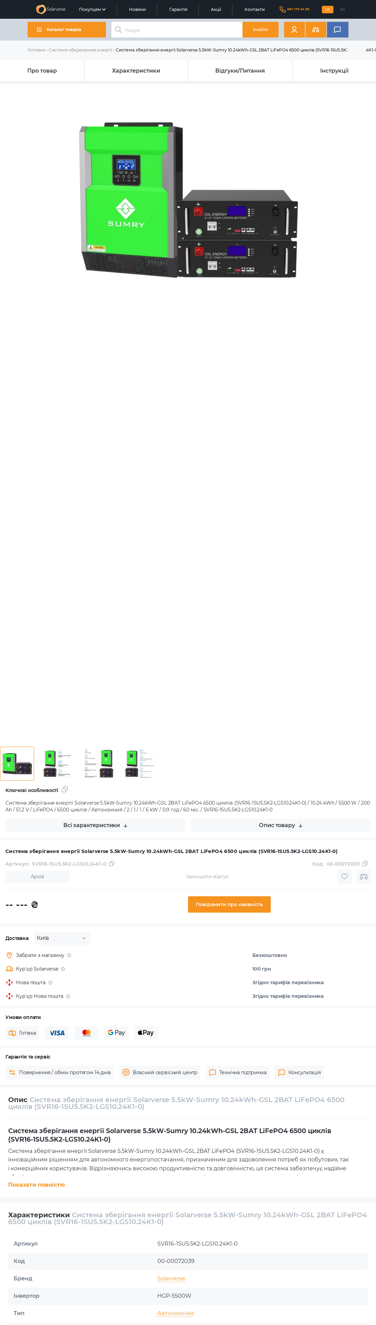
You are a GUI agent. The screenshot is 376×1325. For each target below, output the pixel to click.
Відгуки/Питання (240, 70)
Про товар (42, 70)
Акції (216, 9)
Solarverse (171, 1278)
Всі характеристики (95, 825)
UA (327, 9)
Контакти (255, 9)
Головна (36, 49)
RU (342, 9)
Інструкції (334, 70)
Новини (137, 9)
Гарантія (178, 9)
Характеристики (136, 70)
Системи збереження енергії (80, 49)
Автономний (175, 1313)
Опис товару (280, 825)
